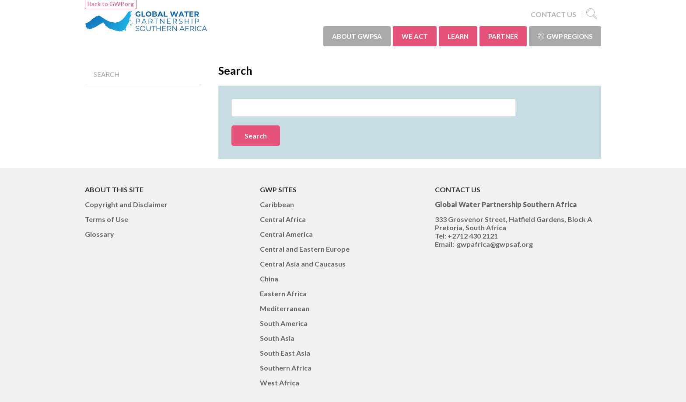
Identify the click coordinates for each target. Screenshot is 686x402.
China (269, 278)
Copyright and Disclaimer (126, 204)
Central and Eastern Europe (305, 249)
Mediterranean (284, 308)
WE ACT (415, 36)
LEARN (458, 36)
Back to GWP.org (111, 3)
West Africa (279, 382)
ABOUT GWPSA (357, 36)
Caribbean (277, 204)
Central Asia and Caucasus (303, 264)
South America (284, 323)
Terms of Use (106, 219)
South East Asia (285, 353)
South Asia (277, 338)
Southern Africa (286, 368)
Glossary (99, 234)
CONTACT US (553, 14)
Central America (286, 234)
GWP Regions (565, 36)
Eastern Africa (283, 293)
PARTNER (503, 36)
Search (106, 74)
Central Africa (283, 219)
